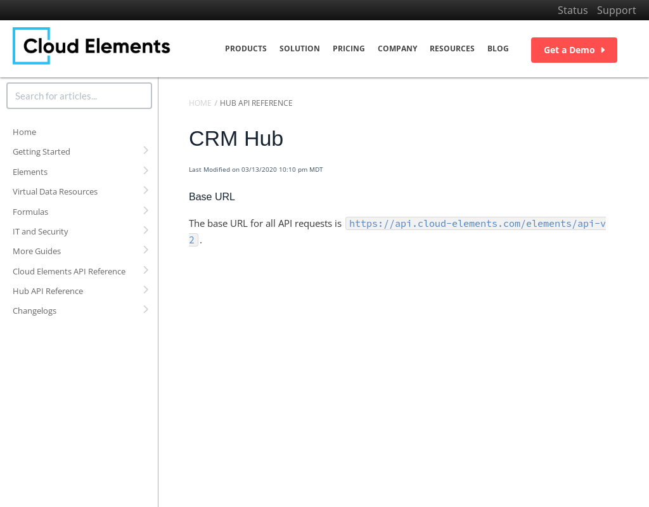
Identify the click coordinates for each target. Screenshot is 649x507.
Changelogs (34, 310)
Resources (452, 48)
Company (397, 48)
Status (573, 10)
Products (246, 48)
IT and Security (40, 231)
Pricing (349, 48)
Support (616, 10)
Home (24, 132)
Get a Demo (574, 50)
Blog (498, 48)
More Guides (37, 251)
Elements (30, 171)
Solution (300, 48)
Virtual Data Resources (55, 191)
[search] (79, 95)
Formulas (30, 211)
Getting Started (41, 151)
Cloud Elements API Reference (69, 271)
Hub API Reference (48, 291)
